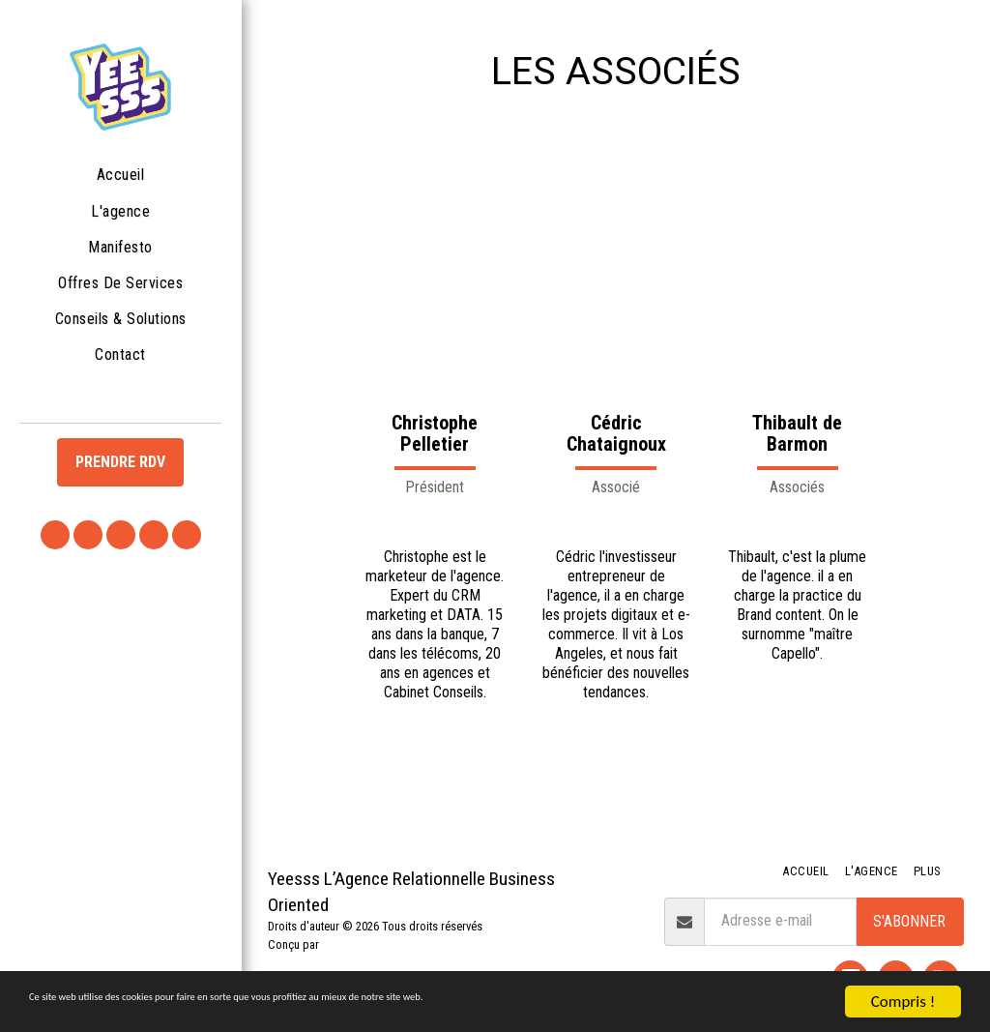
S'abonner (909, 921)
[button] (55, 534)
